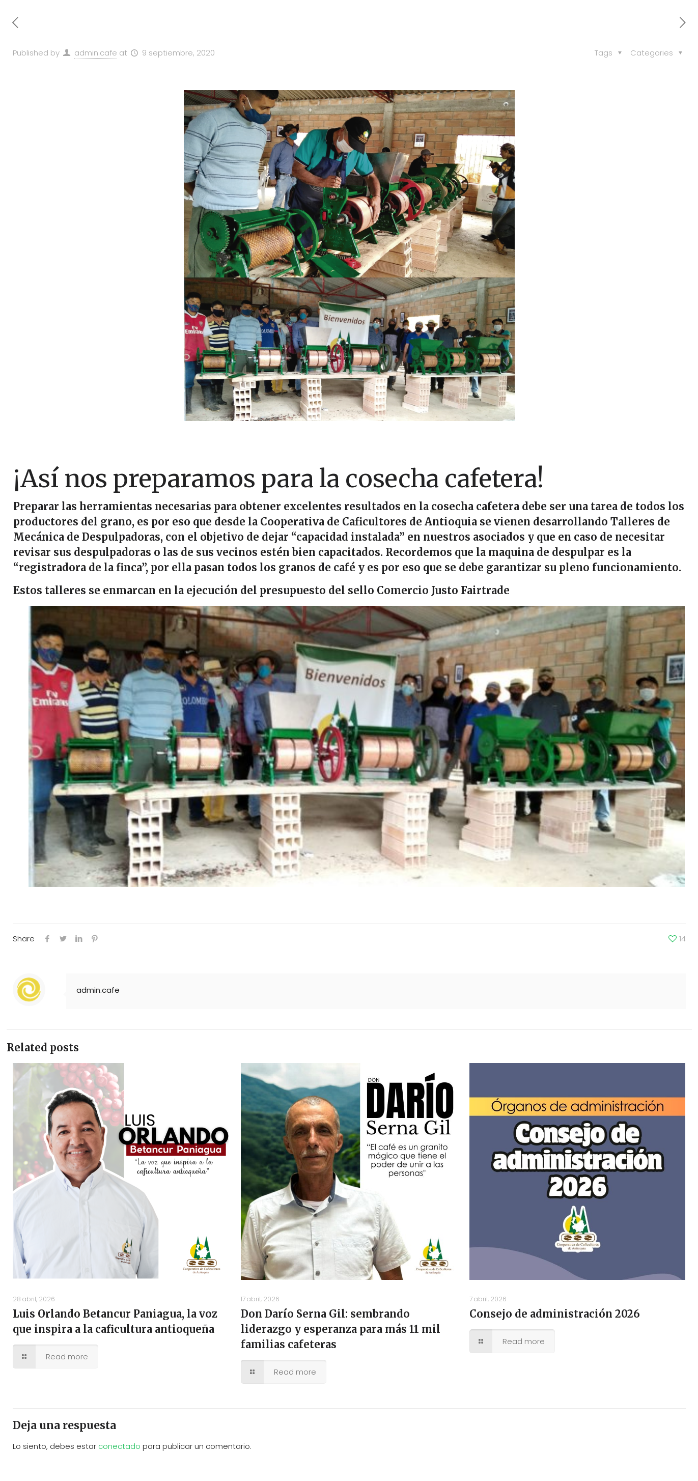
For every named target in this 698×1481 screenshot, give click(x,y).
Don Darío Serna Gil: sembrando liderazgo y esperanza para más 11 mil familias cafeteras (340, 1329)
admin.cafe (95, 52)
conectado (119, 1446)
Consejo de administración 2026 (554, 1313)
